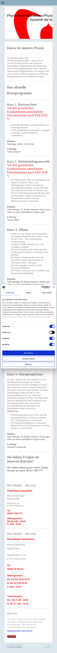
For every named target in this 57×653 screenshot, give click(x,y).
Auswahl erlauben (28, 358)
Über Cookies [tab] (47, 293)
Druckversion (12, 645)
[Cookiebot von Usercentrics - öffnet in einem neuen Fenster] (41, 287)
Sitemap (20, 645)
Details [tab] (28, 293)
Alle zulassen (28, 353)
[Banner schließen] (54, 287)
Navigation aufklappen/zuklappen (28, 2)
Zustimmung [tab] (10, 293)
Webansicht (46, 647)
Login (48, 645)
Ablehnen (28, 364)
